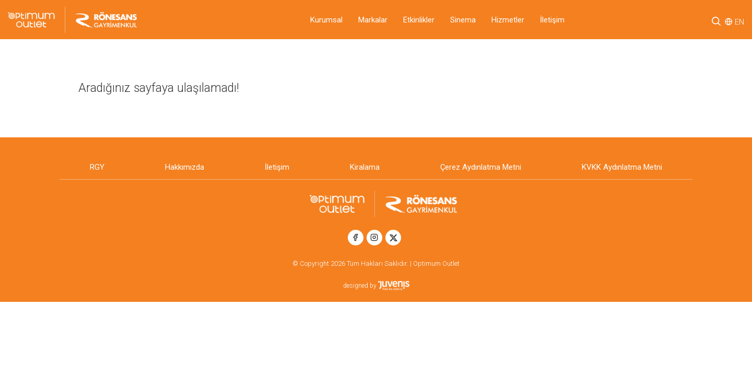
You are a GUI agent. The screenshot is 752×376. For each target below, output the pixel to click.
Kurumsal (326, 20)
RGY (97, 167)
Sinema (463, 20)
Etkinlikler (418, 20)
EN (739, 22)
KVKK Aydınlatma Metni (622, 167)
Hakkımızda (184, 167)
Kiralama (365, 167)
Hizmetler (507, 20)
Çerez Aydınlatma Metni (480, 167)
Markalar (372, 20)
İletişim (552, 20)
